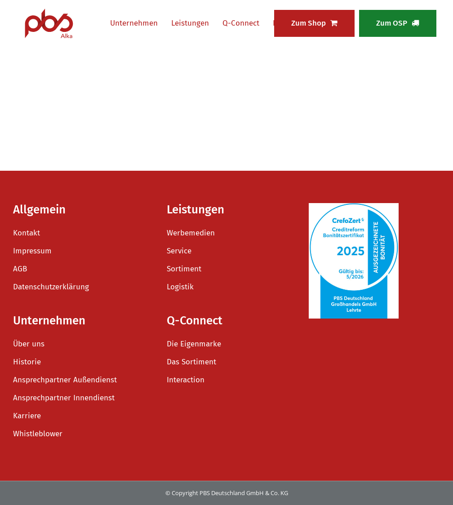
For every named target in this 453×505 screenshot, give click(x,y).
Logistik (180, 287)
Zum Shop (314, 23)
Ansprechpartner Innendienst (64, 398)
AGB (20, 269)
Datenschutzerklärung (51, 287)
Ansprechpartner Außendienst (65, 380)
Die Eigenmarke (194, 344)
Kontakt (26, 233)
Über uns (28, 344)
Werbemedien (191, 233)
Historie (27, 362)
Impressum (32, 251)
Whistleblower (37, 434)
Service (179, 251)
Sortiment (184, 269)
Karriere (27, 416)
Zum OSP (397, 23)
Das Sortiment (191, 362)
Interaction (185, 380)
